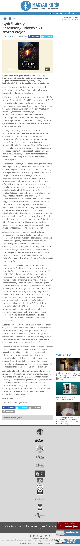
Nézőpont (69, 526)
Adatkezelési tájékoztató (53, 543)
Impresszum (22, 543)
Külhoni (34, 526)
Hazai (14, 526)
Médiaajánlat (31, 543)
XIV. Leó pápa (24, 526)
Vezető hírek (63, 354)
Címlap (8, 526)
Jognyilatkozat (41, 543)
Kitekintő (43, 526)
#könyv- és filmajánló (12, 417)
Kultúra (6, 36)
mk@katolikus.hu (58, 540)
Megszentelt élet (56, 526)
